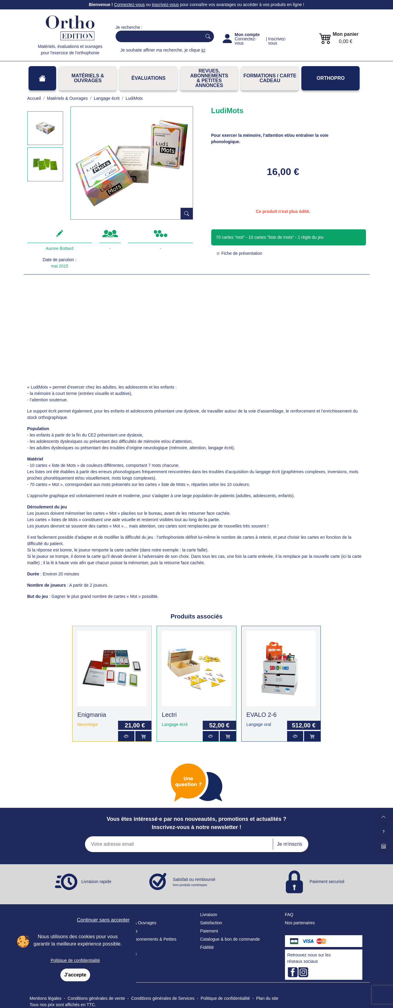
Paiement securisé (327, 881)
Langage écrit (175, 724)
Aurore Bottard (59, 248)
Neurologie (87, 724)
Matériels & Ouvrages (88, 78)
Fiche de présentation (239, 253)
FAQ (289, 914)
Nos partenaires (300, 922)
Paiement (209, 931)
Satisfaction (211, 922)
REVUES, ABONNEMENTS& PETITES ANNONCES (209, 78)
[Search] (158, 36)
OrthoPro (330, 78)
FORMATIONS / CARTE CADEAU (269, 78)
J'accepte (75, 974)
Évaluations (148, 78)
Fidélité (207, 947)
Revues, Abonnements (137, 939)
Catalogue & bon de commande (230, 939)
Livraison (208, 914)
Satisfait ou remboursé (194, 882)
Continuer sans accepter (103, 919)
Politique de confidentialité (75, 960)
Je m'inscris (289, 844)
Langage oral (258, 724)
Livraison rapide (96, 881)
